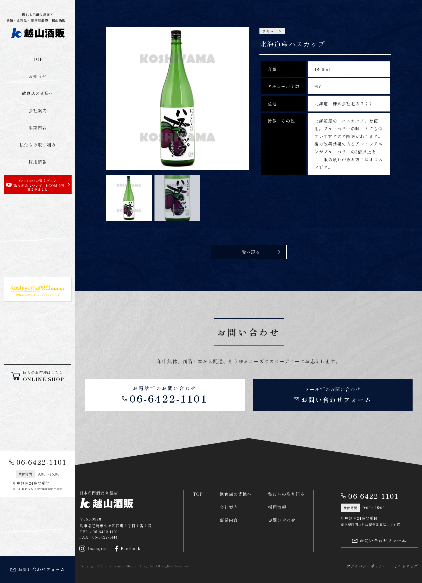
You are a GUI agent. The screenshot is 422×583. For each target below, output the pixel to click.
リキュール (272, 31)
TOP (38, 59)
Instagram (94, 548)
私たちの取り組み (37, 144)
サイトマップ (406, 566)
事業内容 (38, 127)
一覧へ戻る (248, 252)
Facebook (128, 548)
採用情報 (38, 161)
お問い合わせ (282, 520)
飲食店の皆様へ (38, 93)
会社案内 (38, 110)
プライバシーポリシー (367, 566)
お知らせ (38, 76)
